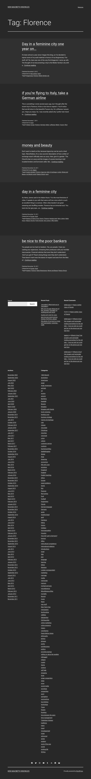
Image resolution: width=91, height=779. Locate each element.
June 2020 (11, 401)
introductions (45, 549)
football (43, 499)
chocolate (44, 428)
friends (43, 504)
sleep (42, 681)
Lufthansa (52, 125)
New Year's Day (45, 607)
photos (35, 73)
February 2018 (12, 425)
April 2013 (11, 557)
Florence (36, 75)
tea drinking (44, 702)
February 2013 (12, 559)
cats (42, 422)
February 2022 (12, 391)
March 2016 (11, 470)
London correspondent (48, 570)
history (43, 525)
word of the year (46, 744)
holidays (43, 528)
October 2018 (12, 422)
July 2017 (11, 433)
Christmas (44, 430)
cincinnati (44, 435)
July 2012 (11, 578)
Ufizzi (65, 125)
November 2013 (13, 541)
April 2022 (11, 388)
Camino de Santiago (47, 420)
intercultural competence (48, 544)
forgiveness (44, 501)
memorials (44, 580)
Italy (31, 73)
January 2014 (12, 536)
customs (43, 446)
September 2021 (13, 396)
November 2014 (13, 509)
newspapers (45, 609)
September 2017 (13, 430)
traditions (44, 723)
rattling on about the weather (50, 654)
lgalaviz (66, 335)
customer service (46, 443)
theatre (43, 710)
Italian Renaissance (42, 270)
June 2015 (11, 491)
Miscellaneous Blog (47, 591)
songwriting (44, 691)
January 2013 (12, 562)
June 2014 (11, 522)
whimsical (44, 736)
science (43, 667)
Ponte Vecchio (39, 220)
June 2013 (11, 551)
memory (43, 583)
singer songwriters (46, 678)
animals (43, 388)
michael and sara (46, 586)
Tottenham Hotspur (47, 720)
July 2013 (11, 549)
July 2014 (11, 520)
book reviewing (45, 412)
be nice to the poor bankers (44, 241)
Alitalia (28, 125)
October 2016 (12, 451)
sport (42, 694)
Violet (43, 733)
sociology (44, 689)
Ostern (43, 628)
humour (43, 538)
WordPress (79, 771)
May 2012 (11, 583)
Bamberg (44, 399)
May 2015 (11, 493)
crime (42, 438)
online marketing (46, 623)
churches (44, 433)
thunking (43, 712)
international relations (47, 546)
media (43, 578)
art (31, 170)
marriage (44, 575)
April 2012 (11, 586)
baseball (43, 401)
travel (39, 73)
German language (46, 507)
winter (43, 739)
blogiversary (29, 75)
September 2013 (13, 544)
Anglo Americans (46, 385)
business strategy (46, 417)
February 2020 (12, 409)
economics (44, 462)
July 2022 (11, 383)
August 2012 (12, 575)
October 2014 (12, 512)
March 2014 (11, 530)
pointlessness (45, 646)
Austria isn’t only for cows (49, 315)
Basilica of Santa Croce (32, 218)
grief (42, 517)
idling (42, 541)
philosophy (44, 636)
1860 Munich (45, 375)
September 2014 (13, 515)
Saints (43, 665)
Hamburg (44, 520)
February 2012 (12, 591)
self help (43, 670)
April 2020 (11, 404)
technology (44, 704)
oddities (43, 615)
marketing (44, 573)
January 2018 (12, 428)
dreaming (44, 459)
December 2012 (13, 565)
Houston (43, 533)
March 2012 (11, 588)
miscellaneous (45, 588)
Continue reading (30, 65)
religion (35, 170)
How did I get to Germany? (49, 536)
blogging (43, 407)
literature (44, 567)
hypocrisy (43, 172)
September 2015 (13, 486)
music (43, 599)
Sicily (42, 675)
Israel (42, 551)
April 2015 (11, 496)
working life (44, 749)
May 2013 (11, 554)
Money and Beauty (53, 270)
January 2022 (12, 393)
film (42, 488)
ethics (43, 478)
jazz (42, 557)
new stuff (44, 604)
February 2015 (12, 501)
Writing (43, 752)
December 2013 (13, 538)
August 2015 (12, 488)
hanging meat (53, 218)
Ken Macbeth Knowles (18, 7)
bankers (28, 270)
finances (43, 491)
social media (45, 686)
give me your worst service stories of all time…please (49, 318)
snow (42, 683)
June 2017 (11, 435)
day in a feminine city (39, 191)
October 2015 (12, 483)
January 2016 (12, 475)
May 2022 (11, 385)
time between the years (48, 715)
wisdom (43, 741)
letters (43, 565)
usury (47, 174)
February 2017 (12, 446)
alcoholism (44, 378)
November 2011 (13, 599)
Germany (42, 125)
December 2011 (13, 596)
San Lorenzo (47, 220)
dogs (42, 457)
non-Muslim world (31, 174)
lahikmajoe (67, 305)
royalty (43, 662)
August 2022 (12, 380)
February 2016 (12, 472)
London (59, 172)
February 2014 (12, 533)
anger (42, 383)
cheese (43, 425)
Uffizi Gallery (54, 220)
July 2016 (11, 459)
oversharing (44, 631)
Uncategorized (45, 731)
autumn (43, 396)
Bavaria (43, 404)
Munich (43, 596)
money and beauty (37, 145)
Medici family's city (44, 75)
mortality (44, 594)
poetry (43, 644)
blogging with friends (47, 409)
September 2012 (13, 573)
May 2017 (11, 438)
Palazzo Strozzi (41, 174)
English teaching (46, 475)
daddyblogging (45, 451)
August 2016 (12, 457)
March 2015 (11, 499)
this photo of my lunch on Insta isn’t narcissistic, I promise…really (50, 323)
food (42, 496)
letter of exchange (52, 172)
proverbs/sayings (46, 652)
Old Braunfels (45, 620)
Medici (57, 125)
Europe (33, 125)
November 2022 (13, 375)
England (43, 472)
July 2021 (11, 399)
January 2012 (12, 594)
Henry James (61, 218)
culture (43, 441)
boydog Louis (45, 414)
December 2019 (13, 414)
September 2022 (13, 378)
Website (80, 7)
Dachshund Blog (46, 449)
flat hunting (44, 493)
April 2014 (11, 528)
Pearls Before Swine (47, 633)
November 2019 (13, 417)
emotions (44, 467)
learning (43, 562)
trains (42, 725)
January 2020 (12, 412)
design (43, 454)
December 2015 (13, 478)
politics (43, 649)
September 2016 (13, 454)
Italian (47, 125)
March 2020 (11, 407)
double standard (30, 172)
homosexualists (46, 530)
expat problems (46, 483)
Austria (43, 393)
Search (10, 300)
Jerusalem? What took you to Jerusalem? (50, 305)
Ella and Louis (45, 464)
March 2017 (11, 443)
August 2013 (12, 546)
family (43, 486)
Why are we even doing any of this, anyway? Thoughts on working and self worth (50, 310)
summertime (45, 699)
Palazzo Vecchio (30, 220)
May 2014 (11, 525)
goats (42, 512)
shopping (44, 673)
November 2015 (13, 480)
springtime (44, 696)
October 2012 (12, 570)
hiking (43, 522)
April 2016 (11, 467)
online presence (46, 625)
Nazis (42, 602)
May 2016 (11, 464)
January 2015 (12, 504)
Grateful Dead (45, 515)
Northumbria (45, 612)
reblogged (44, 657)
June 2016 (11, 462)
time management (46, 718)
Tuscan (62, 125)
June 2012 (11, 580)
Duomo (42, 218)
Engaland (44, 470)
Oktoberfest (44, 617)
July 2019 (11, 420)
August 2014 (12, 517)
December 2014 (13, 507)
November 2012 (13, 567)
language (44, 559)
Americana (44, 380)
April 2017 (11, 441)
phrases (43, 641)
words (43, 747)
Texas (43, 707)
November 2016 (13, 449)
